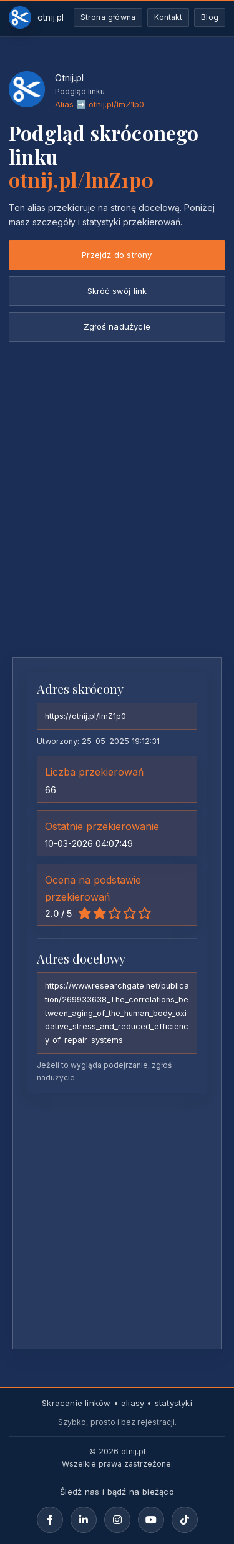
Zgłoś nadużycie (117, 326)
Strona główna (108, 17)
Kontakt (168, 17)
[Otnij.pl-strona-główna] (36, 17)
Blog (209, 17)
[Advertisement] (117, 525)
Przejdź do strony (117, 255)
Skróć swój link (117, 291)
